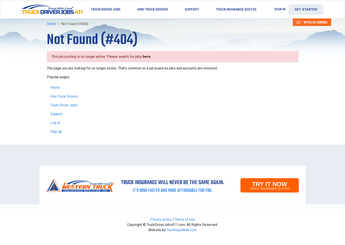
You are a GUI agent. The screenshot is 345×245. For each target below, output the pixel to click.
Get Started (306, 9)
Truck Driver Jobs (106, 9)
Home (51, 24)
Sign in (279, 9)
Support (192, 9)
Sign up (56, 131)
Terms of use (184, 219)
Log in (55, 123)
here (146, 56)
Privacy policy (161, 219)
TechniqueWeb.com (182, 230)
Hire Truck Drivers (152, 9)
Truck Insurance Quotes (236, 9)
